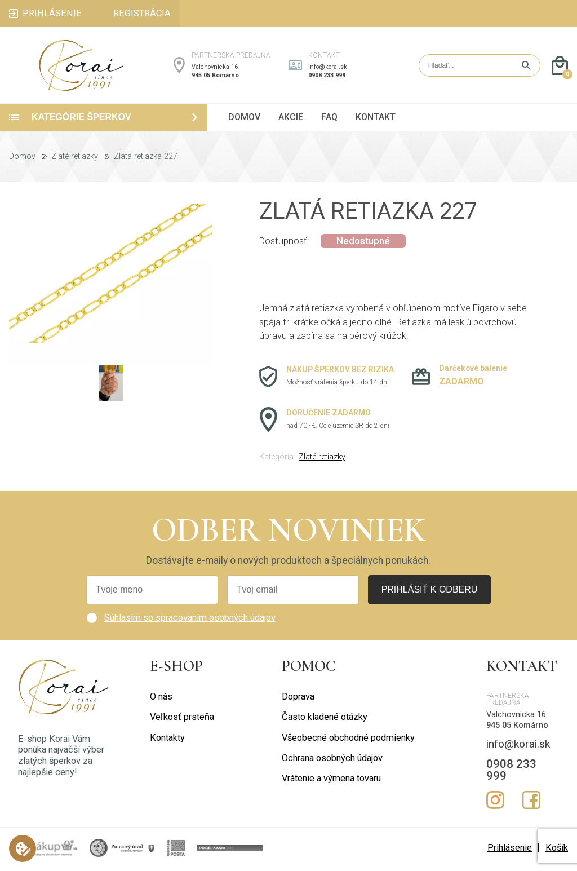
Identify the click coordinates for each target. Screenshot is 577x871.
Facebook (531, 803)
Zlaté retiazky (74, 159)
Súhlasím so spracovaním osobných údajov (190, 620)
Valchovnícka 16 (215, 68)
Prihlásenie (509, 850)
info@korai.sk (327, 68)
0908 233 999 (326, 76)
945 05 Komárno (215, 76)
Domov (22, 159)
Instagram (495, 803)
